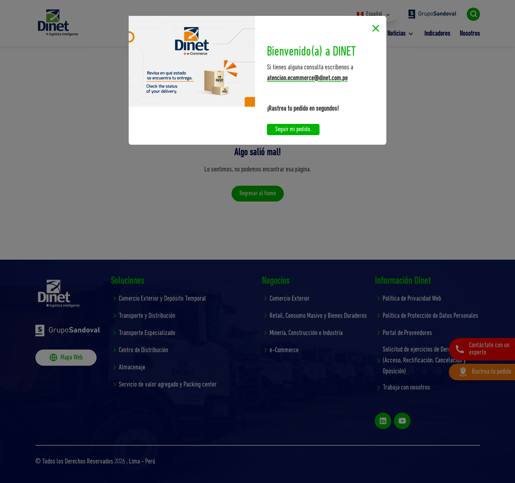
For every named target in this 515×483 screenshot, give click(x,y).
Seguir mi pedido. (293, 129)
